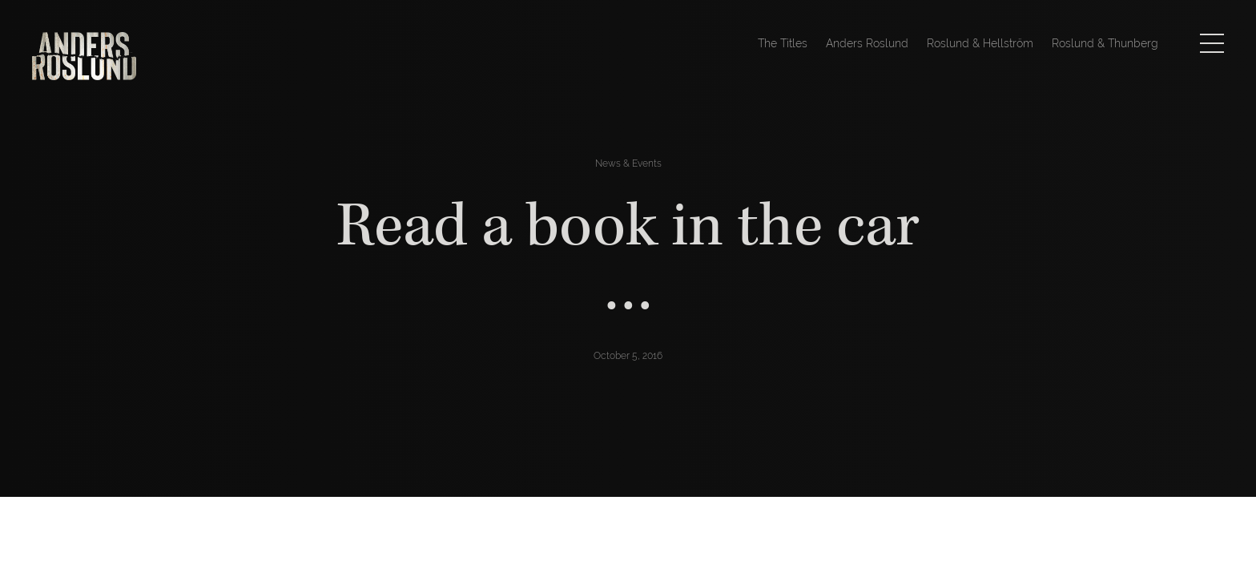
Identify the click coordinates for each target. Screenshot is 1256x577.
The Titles (782, 43)
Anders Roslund (867, 43)
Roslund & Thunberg (1105, 43)
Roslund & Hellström (980, 43)
